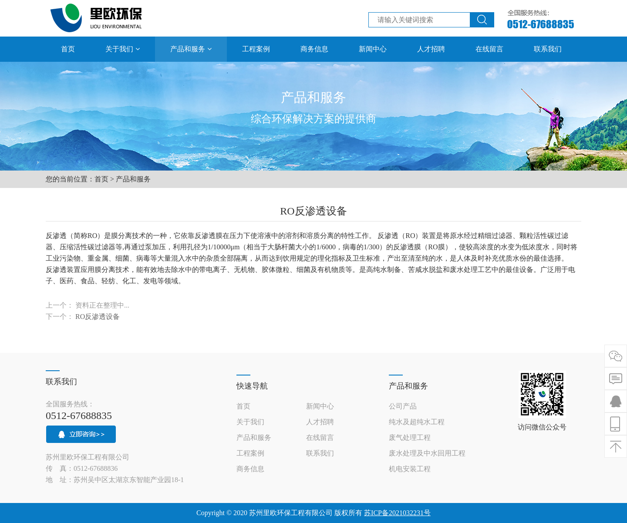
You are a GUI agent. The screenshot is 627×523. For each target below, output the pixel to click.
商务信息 (250, 469)
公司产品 (403, 406)
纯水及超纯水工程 (417, 422)
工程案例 (250, 453)
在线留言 (320, 437)
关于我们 (250, 422)
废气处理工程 (410, 437)
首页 (101, 179)
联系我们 (320, 453)
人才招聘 (320, 422)
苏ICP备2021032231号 (397, 512)
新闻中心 (320, 406)
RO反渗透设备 (97, 316)
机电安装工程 (410, 469)
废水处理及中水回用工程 (427, 453)
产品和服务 (133, 179)
